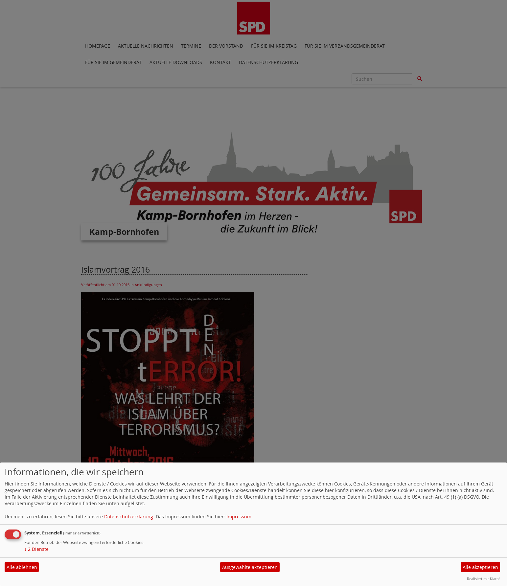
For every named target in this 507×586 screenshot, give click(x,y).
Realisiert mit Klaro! (483, 578)
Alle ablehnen (22, 567)
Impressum (238, 516)
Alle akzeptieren (480, 567)
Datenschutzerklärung (128, 516)
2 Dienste (36, 549)
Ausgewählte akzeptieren (250, 567)
